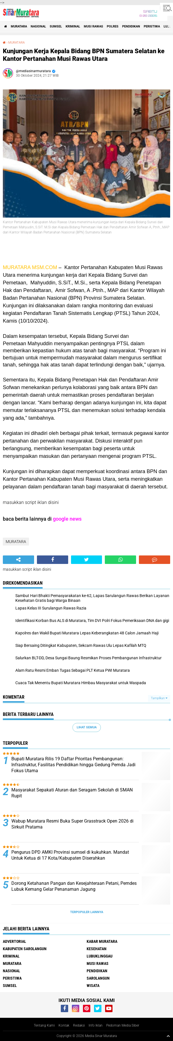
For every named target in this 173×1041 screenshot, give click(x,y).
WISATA (93, 985)
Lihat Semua (87, 727)
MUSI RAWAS (93, 26)
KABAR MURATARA (102, 941)
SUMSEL (56, 26)
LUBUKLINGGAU (99, 956)
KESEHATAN (97, 948)
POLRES (112, 26)
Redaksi (79, 1025)
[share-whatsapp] (120, 559)
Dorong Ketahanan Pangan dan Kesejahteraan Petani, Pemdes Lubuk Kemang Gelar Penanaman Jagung (74, 886)
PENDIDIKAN (131, 26)
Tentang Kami (44, 1025)
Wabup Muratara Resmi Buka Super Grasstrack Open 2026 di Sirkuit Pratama (72, 824)
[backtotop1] (168, 1036)
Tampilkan (159, 698)
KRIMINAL (73, 26)
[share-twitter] (86, 559)
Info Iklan (96, 1025)
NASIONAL (38, 26)
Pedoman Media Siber (122, 1025)
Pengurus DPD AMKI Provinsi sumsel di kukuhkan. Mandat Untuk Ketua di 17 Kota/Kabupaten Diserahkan (70, 855)
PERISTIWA (152, 26)
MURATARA (19, 26)
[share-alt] (18, 559)
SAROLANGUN (98, 978)
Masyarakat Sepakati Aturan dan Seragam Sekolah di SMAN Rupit (72, 793)
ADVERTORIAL (14, 941)
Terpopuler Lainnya (86, 912)
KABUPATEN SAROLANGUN (25, 948)
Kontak (64, 1025)
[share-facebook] (52, 559)
